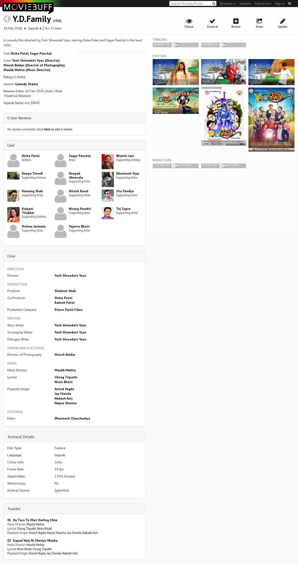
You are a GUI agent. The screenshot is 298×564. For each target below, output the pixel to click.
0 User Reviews (19, 118)
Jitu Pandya (125, 191)
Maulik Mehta (65, 370)
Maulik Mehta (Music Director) (27, 70)
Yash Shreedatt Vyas (70, 275)
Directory (228, 3)
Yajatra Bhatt (79, 226)
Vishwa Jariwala (34, 226)
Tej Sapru (123, 209)
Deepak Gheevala (76, 175)
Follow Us (263, 3)
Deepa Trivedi (32, 173)
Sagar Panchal (41, 53)
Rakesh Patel (65, 302)
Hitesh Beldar (65, 354)
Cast (11, 145)
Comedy (21, 84)
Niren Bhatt (64, 382)
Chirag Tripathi (66, 377)
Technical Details (20, 436)
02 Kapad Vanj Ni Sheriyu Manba (32, 540)
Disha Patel (19, 53)
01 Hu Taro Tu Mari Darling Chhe (32, 520)
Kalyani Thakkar (28, 211)
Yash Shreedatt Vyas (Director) (36, 60)
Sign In (280, 3)
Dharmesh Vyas (127, 173)
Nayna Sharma (66, 403)
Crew (11, 256)
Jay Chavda (63, 394)
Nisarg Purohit (80, 209)
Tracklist (14, 508)
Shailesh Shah (65, 291)
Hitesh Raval (78, 191)
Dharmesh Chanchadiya (72, 418)
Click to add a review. (55, 129)
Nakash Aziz (64, 398)
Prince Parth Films (69, 310)
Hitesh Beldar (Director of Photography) (34, 65)
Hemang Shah (32, 191)
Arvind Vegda (64, 389)
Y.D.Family (32, 18)
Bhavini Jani (125, 156)
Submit (245, 3)
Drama (33, 84)
